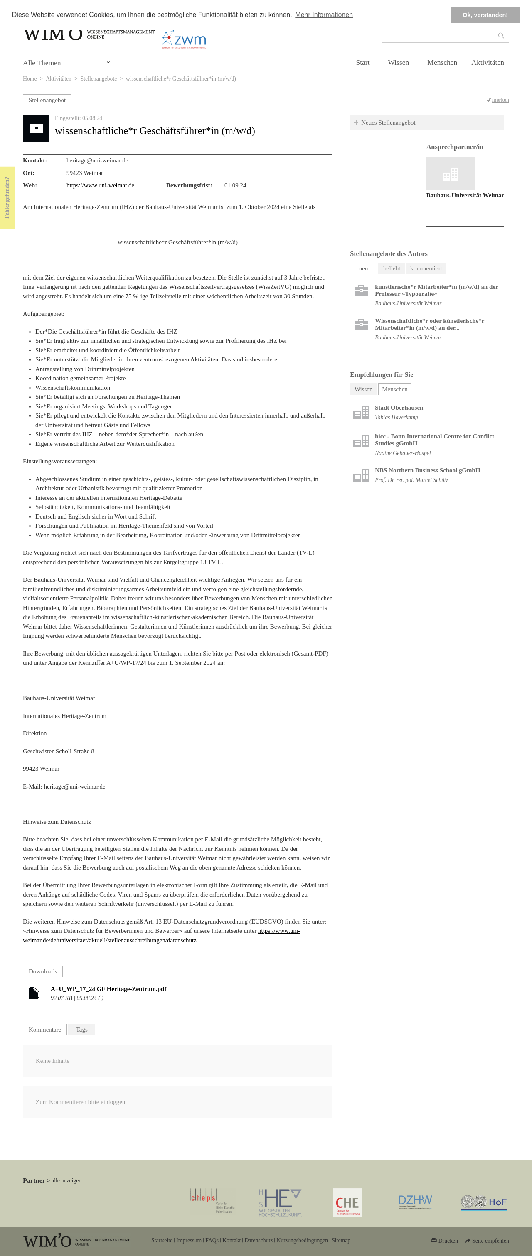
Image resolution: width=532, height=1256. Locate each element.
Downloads (43, 971)
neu (363, 268)
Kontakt (231, 1240)
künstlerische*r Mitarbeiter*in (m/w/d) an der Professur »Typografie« (436, 290)
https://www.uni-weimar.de (100, 185)
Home (30, 79)
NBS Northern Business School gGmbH (427, 470)
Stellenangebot (47, 100)
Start (362, 62)
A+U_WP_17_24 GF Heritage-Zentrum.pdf (108, 989)
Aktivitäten (487, 62)
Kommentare (45, 1029)
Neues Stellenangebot (388, 122)
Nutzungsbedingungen (302, 1240)
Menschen (442, 62)
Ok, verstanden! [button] (485, 15)
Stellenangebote (99, 79)
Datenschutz (258, 1240)
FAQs (212, 1240)
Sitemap (341, 1240)
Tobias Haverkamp (396, 417)
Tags (82, 1029)
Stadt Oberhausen (399, 407)
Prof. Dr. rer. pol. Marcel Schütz (411, 480)
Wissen (398, 62)
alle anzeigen (66, 1180)
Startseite (161, 1240)
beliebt (391, 268)
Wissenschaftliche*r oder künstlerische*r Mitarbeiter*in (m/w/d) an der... (429, 324)
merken (500, 100)
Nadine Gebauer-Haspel (403, 453)
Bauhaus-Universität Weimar (465, 195)
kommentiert (426, 268)
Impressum (189, 1240)
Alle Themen (42, 63)
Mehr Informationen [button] (324, 14)
